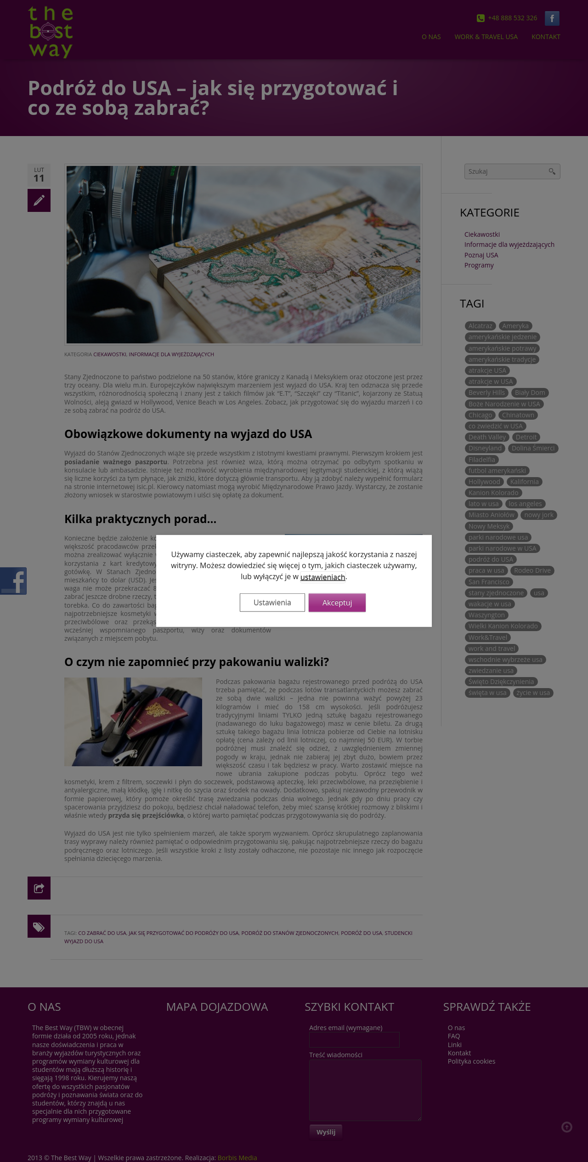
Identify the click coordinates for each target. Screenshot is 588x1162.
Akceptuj (337, 603)
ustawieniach (322, 577)
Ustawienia (272, 603)
